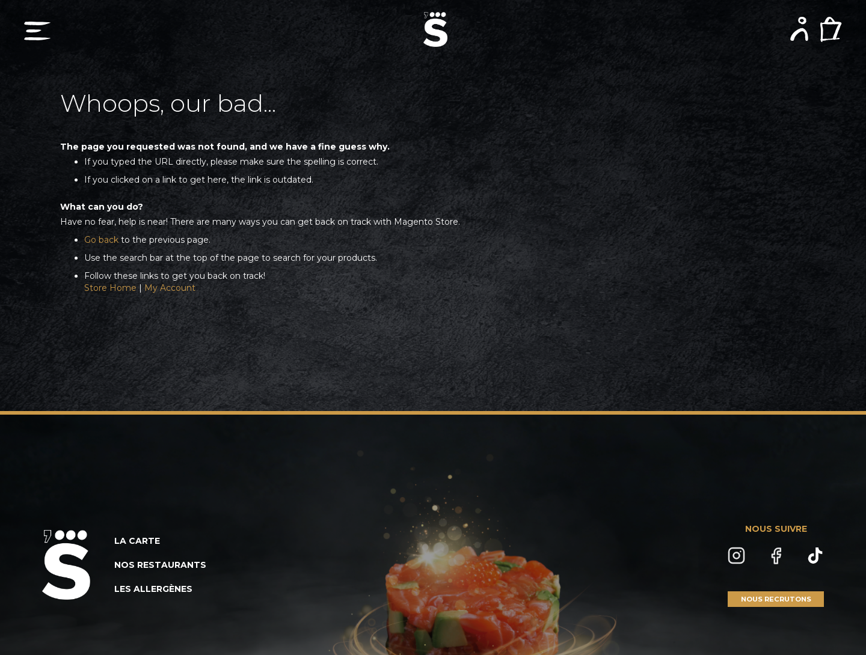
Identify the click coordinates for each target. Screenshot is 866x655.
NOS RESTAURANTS (160, 564)
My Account (169, 287)
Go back (101, 239)
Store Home (110, 287)
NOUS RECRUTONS (776, 599)
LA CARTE (137, 540)
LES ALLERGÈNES (153, 588)
